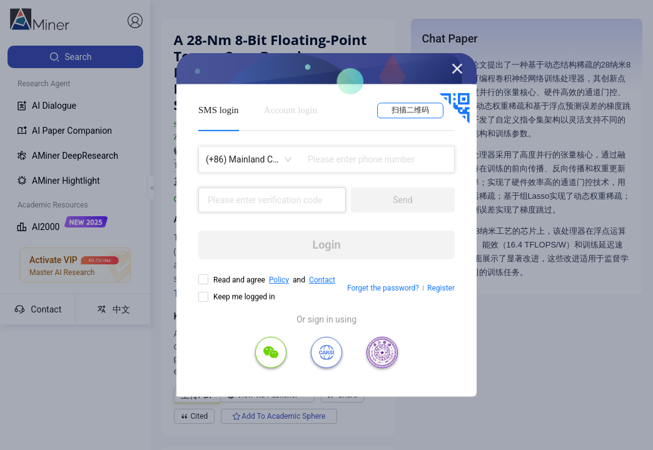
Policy (279, 280)
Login (326, 244)
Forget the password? (383, 288)
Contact (322, 280)
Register (441, 288)
